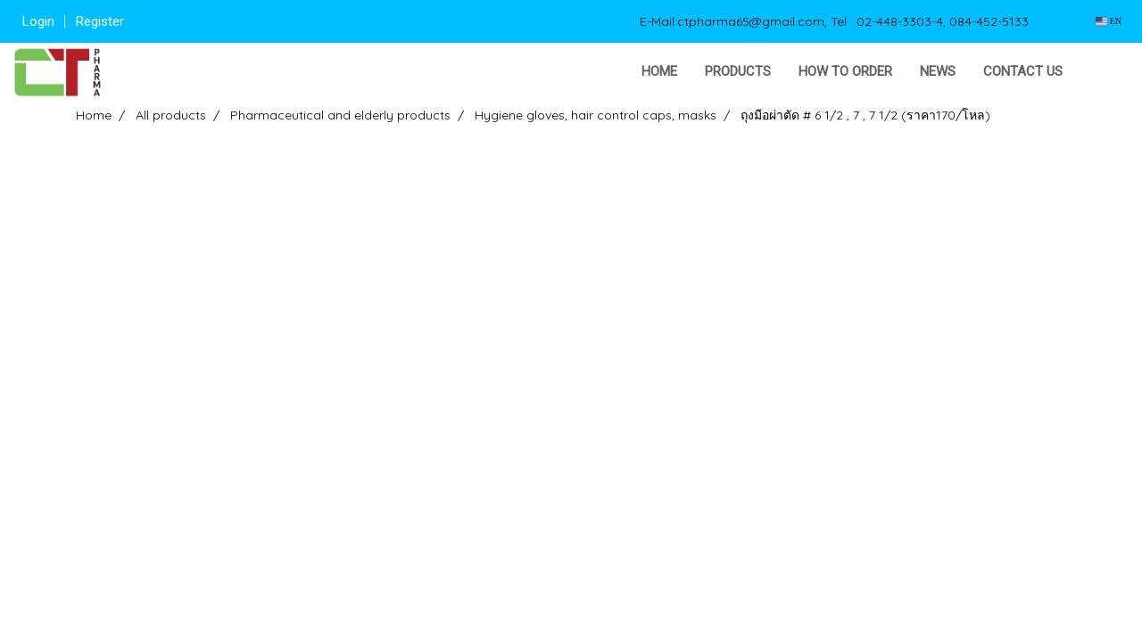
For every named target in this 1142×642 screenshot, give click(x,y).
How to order (845, 71)
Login (38, 21)
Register (100, 21)
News (938, 71)
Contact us (1023, 71)
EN (1108, 21)
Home (659, 71)
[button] (1103, 72)
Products (738, 71)
